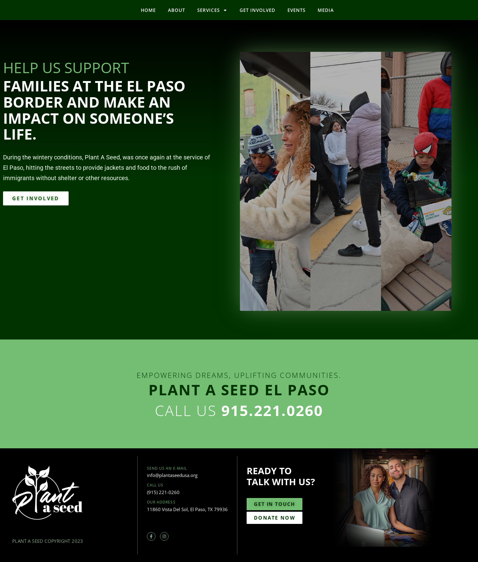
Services (212, 10)
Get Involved (257, 10)
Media (326, 10)
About (176, 10)
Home (148, 10)
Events (296, 10)
